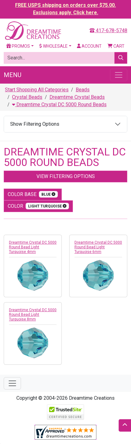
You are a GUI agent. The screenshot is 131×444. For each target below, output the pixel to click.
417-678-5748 (108, 30)
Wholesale (53, 46)
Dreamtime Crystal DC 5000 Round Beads (59, 104)
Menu (12, 75)
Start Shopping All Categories (37, 90)
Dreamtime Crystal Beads (77, 97)
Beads (83, 90)
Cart (116, 46)
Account (89, 46)
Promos (18, 46)
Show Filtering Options (34, 124)
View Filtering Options (65, 176)
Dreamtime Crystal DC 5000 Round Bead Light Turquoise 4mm (33, 247)
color (38, 206)
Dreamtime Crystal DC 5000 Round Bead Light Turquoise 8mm (33, 314)
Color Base (33, 194)
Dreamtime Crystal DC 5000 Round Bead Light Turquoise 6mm (98, 247)
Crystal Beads (27, 97)
